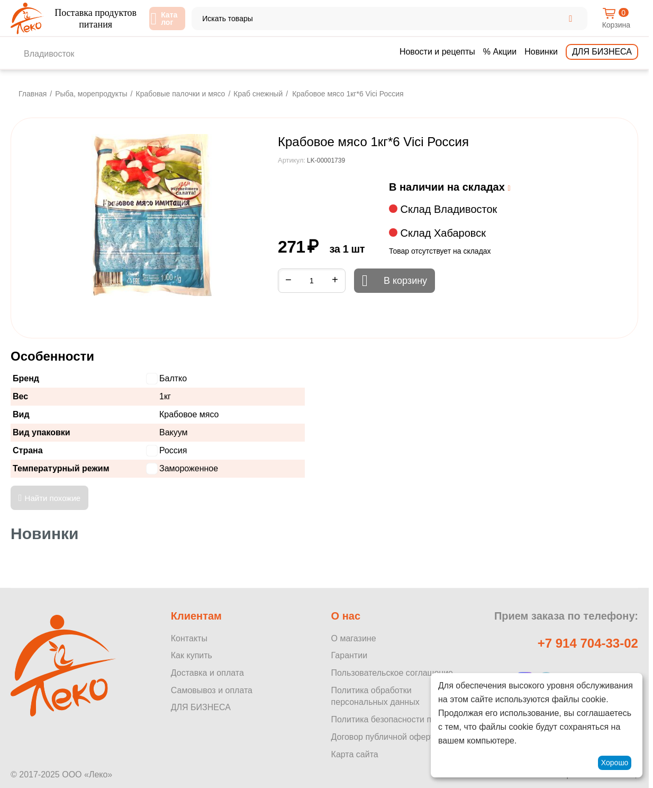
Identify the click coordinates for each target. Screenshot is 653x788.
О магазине (353, 638)
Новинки (541, 51)
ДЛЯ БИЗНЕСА (201, 707)
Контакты (189, 638)
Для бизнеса (602, 51)
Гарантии (349, 655)
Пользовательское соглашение (392, 672)
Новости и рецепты (437, 51)
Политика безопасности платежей (398, 719)
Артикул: (291, 160)
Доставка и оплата (207, 672)
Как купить (191, 655)
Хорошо (615, 762)
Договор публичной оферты (385, 736)
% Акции (499, 51)
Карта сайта (354, 754)
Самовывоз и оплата (211, 690)
